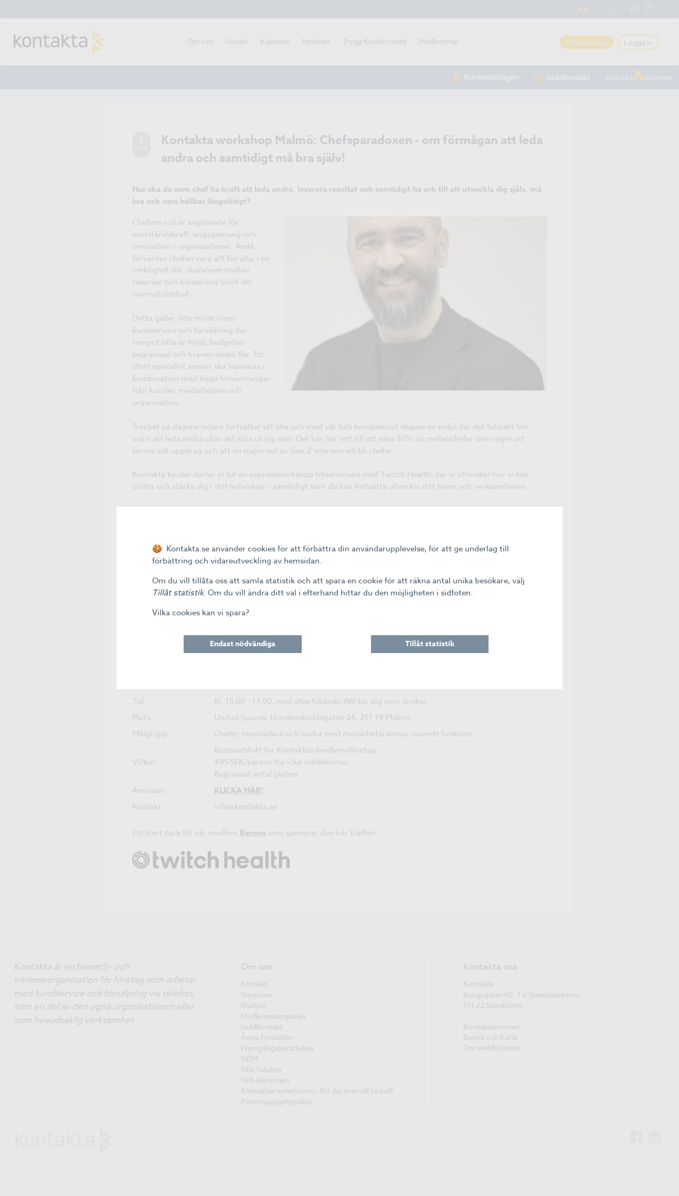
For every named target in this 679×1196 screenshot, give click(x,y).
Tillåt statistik (429, 643)
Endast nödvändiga (242, 643)
